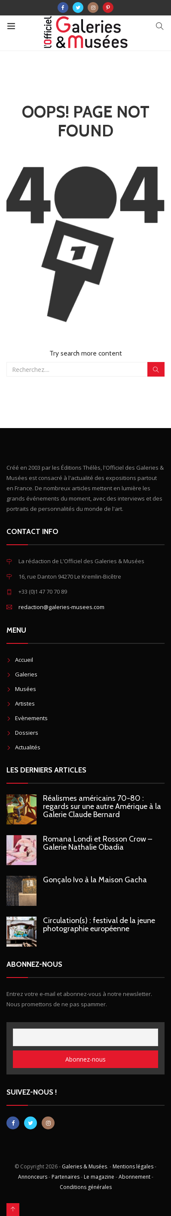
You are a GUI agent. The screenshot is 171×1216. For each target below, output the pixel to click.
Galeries (26, 674)
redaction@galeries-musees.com (61, 607)
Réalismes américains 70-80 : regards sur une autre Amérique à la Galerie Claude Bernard (102, 806)
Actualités (27, 747)
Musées (25, 689)
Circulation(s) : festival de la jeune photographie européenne (99, 924)
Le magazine (99, 1176)
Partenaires (65, 1176)
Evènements (31, 718)
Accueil (24, 660)
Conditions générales (86, 1187)
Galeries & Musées (84, 1166)
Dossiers (26, 732)
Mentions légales (133, 1166)
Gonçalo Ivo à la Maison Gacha (95, 879)
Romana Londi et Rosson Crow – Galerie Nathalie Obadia (97, 843)
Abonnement (134, 1176)
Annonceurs (32, 1176)
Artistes (25, 703)
